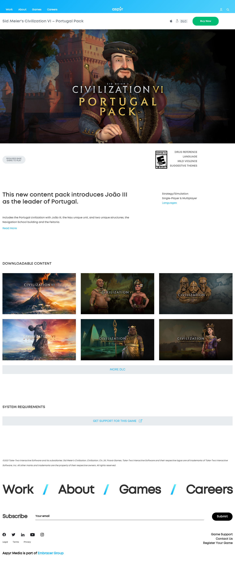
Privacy (27, 542)
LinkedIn (22, 534)
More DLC (117, 369)
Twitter (13, 534)
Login (221, 9)
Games (36, 9)
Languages (169, 203)
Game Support (222, 534)
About (22, 9)
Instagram (42, 534)
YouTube (32, 534)
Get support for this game (117, 421)
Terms (16, 542)
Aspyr (117, 9)
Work (9, 9)
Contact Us (224, 538)
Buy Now (205, 21)
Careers (52, 9)
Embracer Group (50, 553)
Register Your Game (218, 543)
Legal (5, 542)
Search (228, 9)
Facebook (4, 534)
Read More (9, 228)
